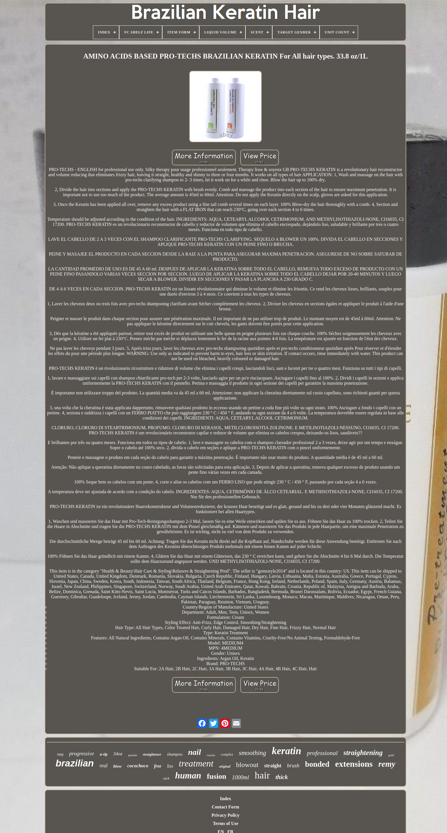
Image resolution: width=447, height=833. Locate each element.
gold (391, 755)
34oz (117, 753)
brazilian (75, 763)
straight (272, 765)
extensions (354, 763)
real (103, 765)
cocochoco (138, 765)
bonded (317, 764)
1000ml (240, 777)
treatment (196, 763)
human (188, 775)
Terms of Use (225, 823)
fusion (216, 776)
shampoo (174, 754)
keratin (286, 750)
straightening (363, 752)
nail (194, 752)
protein (132, 755)
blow (117, 766)
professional (322, 752)
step (60, 754)
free (157, 766)
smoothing (252, 752)
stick (166, 778)
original (224, 766)
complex (227, 754)
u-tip (103, 754)
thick (281, 777)
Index (225, 798)
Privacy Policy (225, 815)
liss (170, 766)
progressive (81, 753)
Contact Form (225, 806)
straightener (152, 754)
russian (211, 755)
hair (262, 775)
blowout (247, 764)
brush (293, 765)
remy (386, 763)
